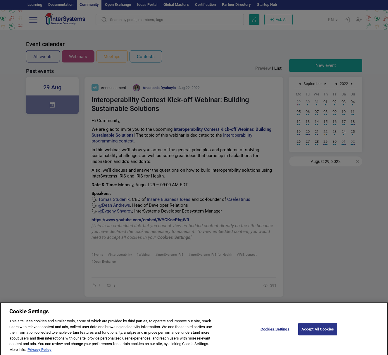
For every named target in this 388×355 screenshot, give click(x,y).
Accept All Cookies (317, 333)
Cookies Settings (275, 333)
